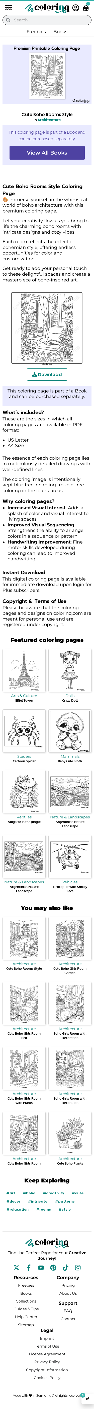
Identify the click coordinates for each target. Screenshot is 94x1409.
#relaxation (17, 1209)
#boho (29, 1193)
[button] (6, 8)
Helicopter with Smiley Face (70, 889)
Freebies (36, 31)
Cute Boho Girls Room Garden (69, 970)
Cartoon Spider (24, 761)
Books (60, 31)
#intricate (37, 1201)
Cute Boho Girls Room (24, 1163)
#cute (77, 1193)
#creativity (53, 1193)
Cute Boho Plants (70, 1163)
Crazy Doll (70, 700)
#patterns (65, 1201)
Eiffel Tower (24, 700)
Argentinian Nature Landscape (70, 824)
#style (64, 1209)
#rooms (43, 1209)
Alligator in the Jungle (24, 822)
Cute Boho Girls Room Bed (24, 1035)
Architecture (49, 120)
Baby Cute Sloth (70, 761)
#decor (13, 1201)
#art (10, 1193)
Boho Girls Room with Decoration (69, 1035)
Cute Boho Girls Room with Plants (24, 1100)
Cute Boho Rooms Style (24, 968)
